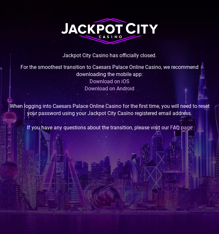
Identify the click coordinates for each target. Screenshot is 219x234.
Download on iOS (109, 81)
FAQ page (181, 127)
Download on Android (109, 88)
